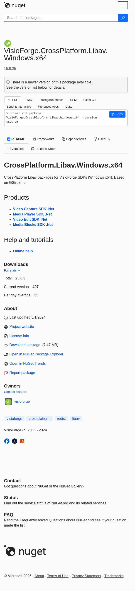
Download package (25, 345)
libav (76, 419)
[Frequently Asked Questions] (8, 514)
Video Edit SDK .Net (30, 219)
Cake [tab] (69, 106)
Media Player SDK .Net (32, 214)
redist (61, 419)
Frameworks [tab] (43, 139)
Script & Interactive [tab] (19, 106)
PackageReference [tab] (51, 100)
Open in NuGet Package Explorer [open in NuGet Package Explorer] (36, 354)
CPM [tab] (73, 100)
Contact (12, 480)
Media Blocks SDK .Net (33, 225)
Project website (22, 327)
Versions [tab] (15, 149)
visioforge (22, 401)
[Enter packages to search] (61, 18)
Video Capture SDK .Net (33, 209)
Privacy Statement (86, 576)
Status (11, 497)
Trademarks (114, 576)
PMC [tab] (28, 100)
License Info (19, 336)
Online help (23, 251)
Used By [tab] (102, 139)
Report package (22, 373)
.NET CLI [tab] (13, 100)
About (39, 576)
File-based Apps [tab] (48, 106)
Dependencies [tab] (74, 139)
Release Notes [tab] (43, 149)
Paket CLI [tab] (89, 100)
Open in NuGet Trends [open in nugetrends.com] (28, 363)
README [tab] (16, 139)
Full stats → (12, 270)
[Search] (123, 18)
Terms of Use (58, 576)
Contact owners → (17, 392)
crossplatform (39, 419)
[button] (117, 114)
